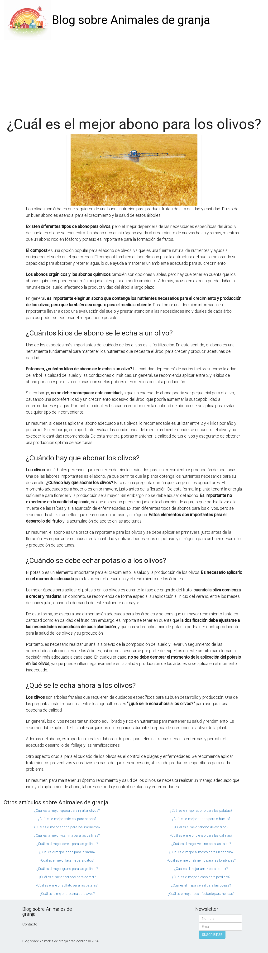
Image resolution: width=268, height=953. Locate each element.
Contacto (29, 924)
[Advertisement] (134, 76)
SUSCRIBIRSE (212, 935)
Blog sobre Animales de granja (131, 20)
